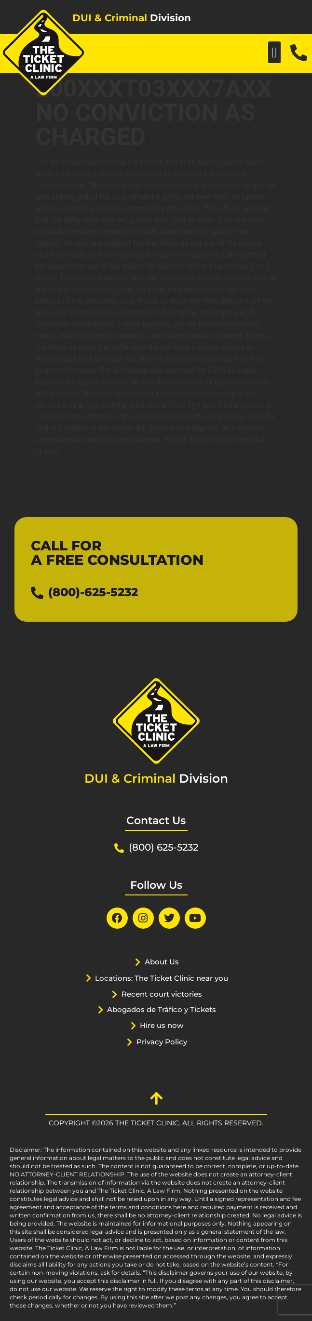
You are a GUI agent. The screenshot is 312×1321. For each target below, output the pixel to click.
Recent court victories (162, 994)
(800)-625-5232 (93, 592)
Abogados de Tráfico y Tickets (161, 1009)
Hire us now (161, 1025)
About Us (162, 961)
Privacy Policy (161, 1041)
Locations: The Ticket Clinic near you (161, 978)
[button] (274, 52)
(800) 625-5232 (163, 847)
